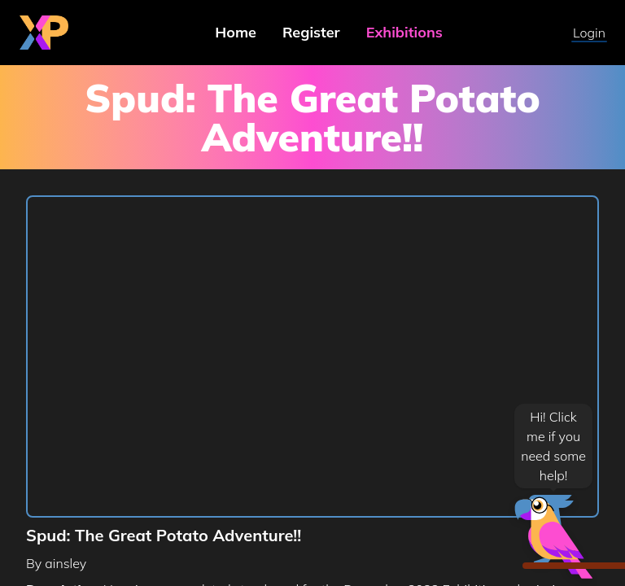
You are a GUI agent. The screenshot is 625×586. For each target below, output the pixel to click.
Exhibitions (404, 32)
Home (235, 32)
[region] (312, 357)
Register (311, 32)
